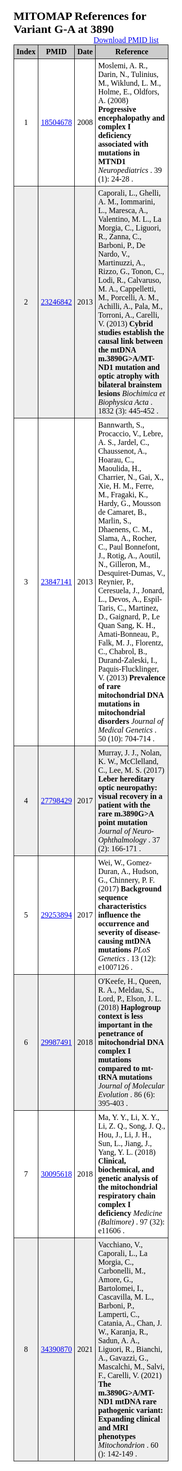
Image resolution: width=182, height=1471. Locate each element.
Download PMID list (126, 40)
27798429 (56, 801)
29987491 (56, 1042)
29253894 (56, 915)
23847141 (56, 582)
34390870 (56, 1349)
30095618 (56, 1174)
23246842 (56, 302)
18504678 (56, 122)
